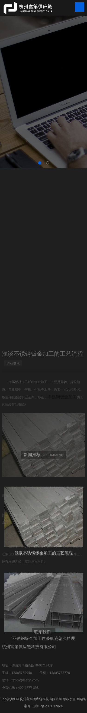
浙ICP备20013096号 (48, 706)
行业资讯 (12, 431)
